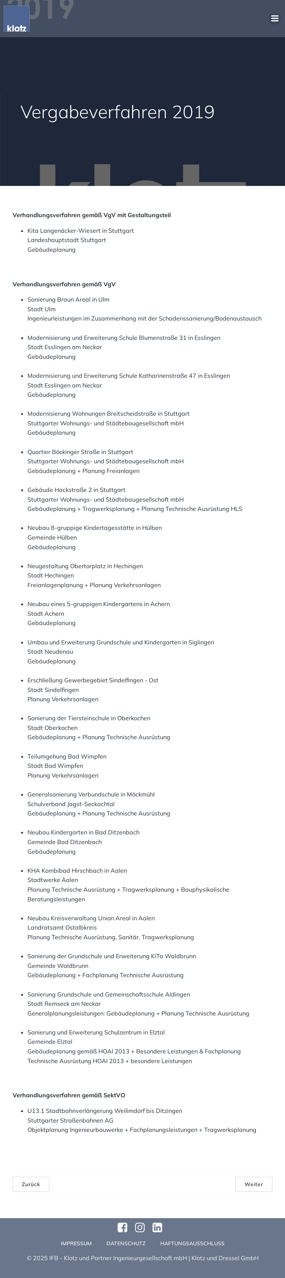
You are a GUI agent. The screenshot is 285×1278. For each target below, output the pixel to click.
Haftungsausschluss (192, 1243)
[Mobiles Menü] (275, 18)
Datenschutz (126, 1243)
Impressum (76, 1243)
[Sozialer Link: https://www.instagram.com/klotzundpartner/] (142, 1228)
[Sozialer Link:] (160, 1228)
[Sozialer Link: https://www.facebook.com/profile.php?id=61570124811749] (125, 1228)
